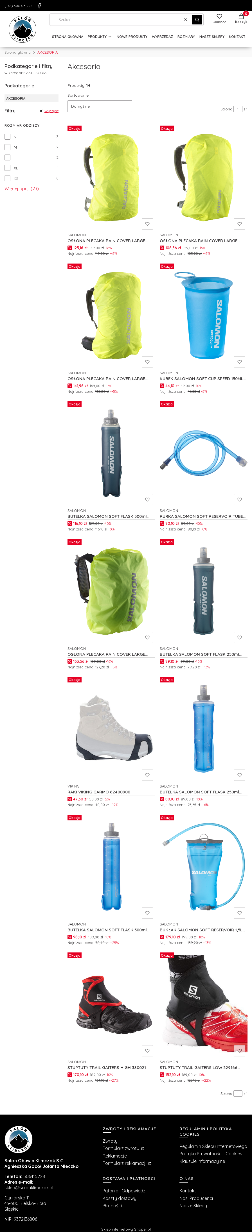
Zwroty (110, 1141)
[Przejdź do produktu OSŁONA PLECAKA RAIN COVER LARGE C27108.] (111, 177)
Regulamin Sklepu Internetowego (213, 1146)
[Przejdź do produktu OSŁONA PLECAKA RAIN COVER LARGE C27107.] (204, 177)
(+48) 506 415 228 (18, 6)
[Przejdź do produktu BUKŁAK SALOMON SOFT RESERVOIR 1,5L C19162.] (204, 867)
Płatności (112, 1205)
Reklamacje (115, 1156)
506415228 (34, 1176)
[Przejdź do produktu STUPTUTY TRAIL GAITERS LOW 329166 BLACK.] (204, 1004)
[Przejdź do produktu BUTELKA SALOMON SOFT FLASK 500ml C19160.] (111, 867)
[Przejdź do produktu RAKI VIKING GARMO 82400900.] (111, 729)
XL (16, 168)
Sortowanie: (78, 95)
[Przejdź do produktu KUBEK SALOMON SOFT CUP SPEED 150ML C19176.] (204, 315)
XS (16, 178)
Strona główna (17, 52)
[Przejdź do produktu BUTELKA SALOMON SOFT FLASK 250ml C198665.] (204, 591)
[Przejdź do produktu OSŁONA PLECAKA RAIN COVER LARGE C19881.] (111, 591)
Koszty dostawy (119, 1198)
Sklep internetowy (126, 1229)
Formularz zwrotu (121, 1148)
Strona (226, 109)
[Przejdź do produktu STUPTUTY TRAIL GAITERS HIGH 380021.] (111, 1004)
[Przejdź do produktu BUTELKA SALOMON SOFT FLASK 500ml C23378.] (111, 453)
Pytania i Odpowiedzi (124, 1191)
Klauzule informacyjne (202, 1161)
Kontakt (187, 1191)
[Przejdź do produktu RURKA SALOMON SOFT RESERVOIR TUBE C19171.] (204, 453)
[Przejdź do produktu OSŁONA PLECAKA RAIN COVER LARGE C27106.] (111, 315)
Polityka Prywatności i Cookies (210, 1153)
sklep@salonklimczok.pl (28, 1187)
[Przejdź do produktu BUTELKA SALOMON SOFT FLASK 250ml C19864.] (204, 729)
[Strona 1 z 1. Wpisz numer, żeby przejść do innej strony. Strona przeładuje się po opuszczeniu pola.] (237, 109)
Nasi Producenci (196, 1198)
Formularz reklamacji (125, 1163)
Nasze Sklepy (193, 1205)
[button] (197, 19)
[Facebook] (39, 5)
